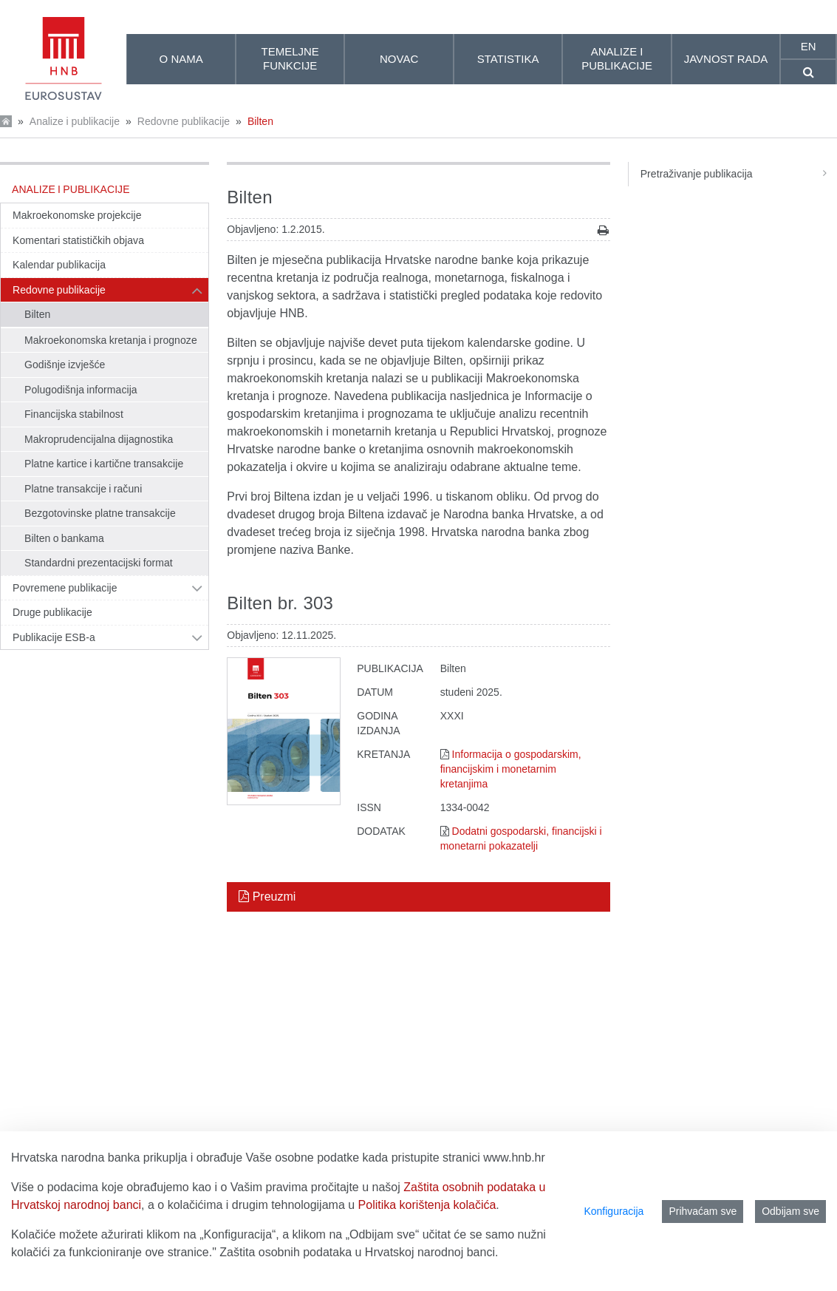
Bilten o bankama (64, 538)
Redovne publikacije (183, 121)
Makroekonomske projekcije (77, 215)
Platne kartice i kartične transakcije (103, 464)
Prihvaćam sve (703, 1211)
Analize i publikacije (75, 121)
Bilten (260, 121)
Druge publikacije (52, 612)
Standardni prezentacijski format (98, 563)
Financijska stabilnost (73, 414)
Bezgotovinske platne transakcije (100, 513)
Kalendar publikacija (59, 265)
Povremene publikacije (65, 588)
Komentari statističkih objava (78, 240)
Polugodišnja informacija (80, 390)
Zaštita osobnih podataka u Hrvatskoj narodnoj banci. (358, 1252)
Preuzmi (267, 896)
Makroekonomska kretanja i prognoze (110, 340)
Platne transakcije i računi (83, 489)
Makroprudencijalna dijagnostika (98, 439)
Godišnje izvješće (64, 364)
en (808, 46)
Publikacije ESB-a (54, 637)
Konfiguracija (613, 1211)
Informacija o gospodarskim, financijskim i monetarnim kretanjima (510, 769)
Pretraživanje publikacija (738, 174)
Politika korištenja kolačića (427, 1205)
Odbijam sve (790, 1211)
